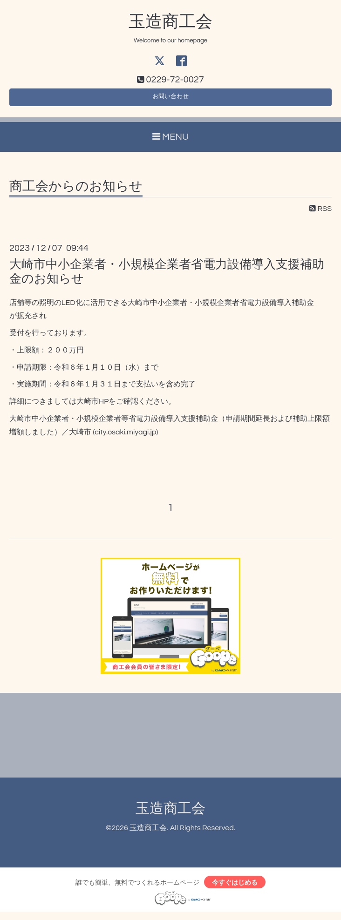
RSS (320, 214)
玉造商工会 (170, 22)
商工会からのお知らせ (76, 192)
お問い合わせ (170, 100)
